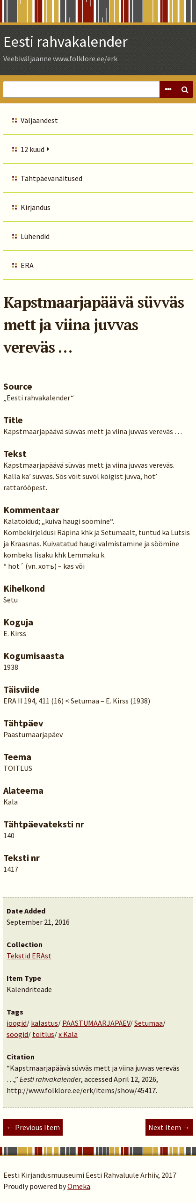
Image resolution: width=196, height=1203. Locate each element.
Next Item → (169, 1127)
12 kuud (32, 149)
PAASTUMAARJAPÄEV (96, 1023)
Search (184, 89)
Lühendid (35, 236)
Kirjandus (36, 207)
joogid (17, 1023)
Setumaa (148, 1023)
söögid (17, 1034)
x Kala (68, 1034)
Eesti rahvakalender (65, 41)
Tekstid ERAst (29, 955)
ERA (27, 265)
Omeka (78, 1186)
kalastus (44, 1023)
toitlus (43, 1034)
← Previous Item (33, 1127)
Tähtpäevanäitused (51, 178)
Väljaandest (39, 120)
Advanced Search (168, 89)
